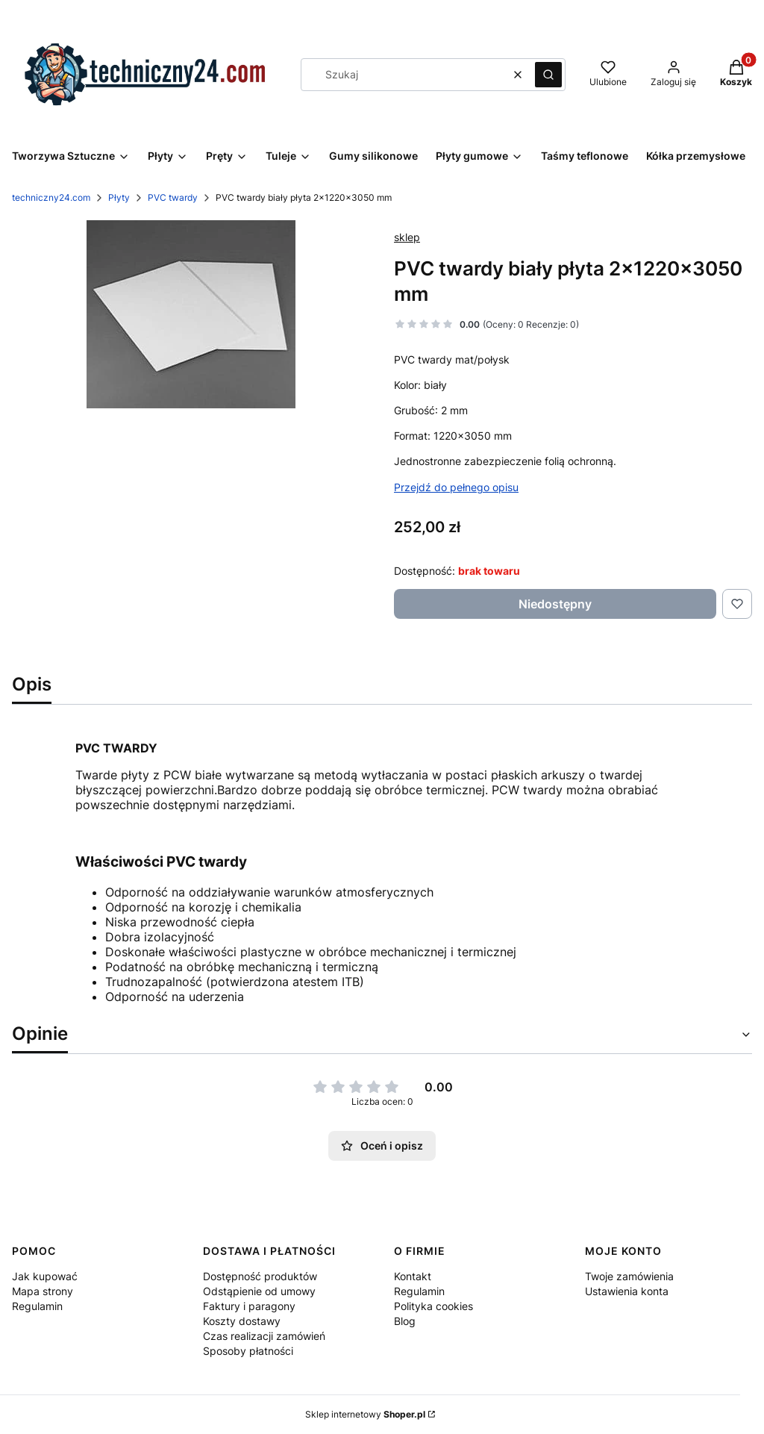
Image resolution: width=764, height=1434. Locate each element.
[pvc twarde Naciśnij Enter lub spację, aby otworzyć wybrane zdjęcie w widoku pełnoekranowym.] (191, 314)
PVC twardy (173, 197)
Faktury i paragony (249, 1306)
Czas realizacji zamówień (264, 1335)
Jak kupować (45, 1276)
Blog (405, 1321)
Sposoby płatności (248, 1350)
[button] (548, 74)
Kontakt (412, 1276)
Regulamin (37, 1306)
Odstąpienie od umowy (259, 1291)
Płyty (119, 197)
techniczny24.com (51, 197)
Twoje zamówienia (629, 1276)
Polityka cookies (433, 1306)
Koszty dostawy (242, 1321)
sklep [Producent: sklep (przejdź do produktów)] (407, 237)
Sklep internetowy (365, 1414)
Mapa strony (42, 1291)
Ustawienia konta (626, 1291)
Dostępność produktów (260, 1276)
